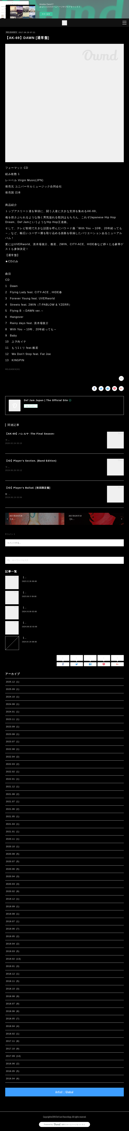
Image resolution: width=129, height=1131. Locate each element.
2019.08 (12, 914)
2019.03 (12, 952)
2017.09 (13, 1057)
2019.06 (12, 929)
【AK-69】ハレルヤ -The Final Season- (30, 433)
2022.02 (12, 772)
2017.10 (12, 1049)
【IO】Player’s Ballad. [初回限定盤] (27, 488)
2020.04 (12, 877)
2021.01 (12, 832)
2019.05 (12, 937)
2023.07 (12, 742)
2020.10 (12, 847)
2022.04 (12, 757)
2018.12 (12, 974)
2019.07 (12, 922)
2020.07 (12, 862)
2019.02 (13, 959)
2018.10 (12, 989)
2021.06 (12, 810)
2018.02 (12, 1034)
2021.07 (12, 802)
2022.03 (12, 765)
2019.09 (12, 907)
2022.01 (12, 780)
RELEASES (11, 32)
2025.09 (12, 690)
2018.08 (12, 997)
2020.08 (12, 854)
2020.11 (12, 840)
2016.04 (12, 1079)
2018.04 (12, 1027)
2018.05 (12, 1019)
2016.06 (12, 1064)
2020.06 (12, 870)
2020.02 (12, 892)
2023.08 (12, 735)
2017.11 (12, 1042)
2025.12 (12, 682)
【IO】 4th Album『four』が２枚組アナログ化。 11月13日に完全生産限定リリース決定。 (68, 623)
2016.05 (12, 1072)
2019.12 (12, 899)
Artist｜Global (64, 1093)
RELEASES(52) (12, 369)
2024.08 (12, 705)
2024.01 (12, 712)
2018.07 (12, 1004)
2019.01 (12, 967)
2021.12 (12, 787)
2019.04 (12, 944)
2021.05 (12, 817)
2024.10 (12, 697)
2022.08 (12, 750)
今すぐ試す (46, 14)
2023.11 (12, 720)
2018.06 (12, 1012)
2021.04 (12, 825)
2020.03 (12, 885)
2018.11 (12, 982)
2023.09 (12, 727)
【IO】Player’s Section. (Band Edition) (30, 461)
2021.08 (12, 795)
